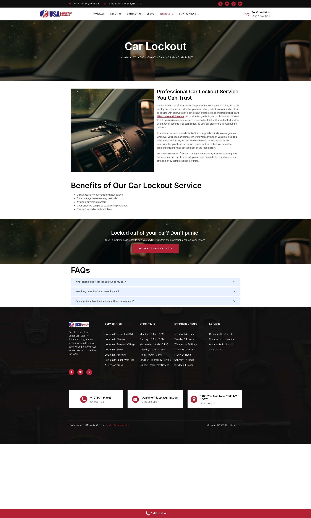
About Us (115, 14)
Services (167, 14)
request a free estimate (155, 248)
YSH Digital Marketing (118, 425)
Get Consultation (260, 12)
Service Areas (189, 14)
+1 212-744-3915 (100, 397)
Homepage (99, 14)
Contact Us (134, 14)
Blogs (150, 14)
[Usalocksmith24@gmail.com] (135, 399)
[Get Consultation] (247, 14)
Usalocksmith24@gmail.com (160, 397)
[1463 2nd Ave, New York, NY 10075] (194, 399)
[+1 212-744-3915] (83, 399)
